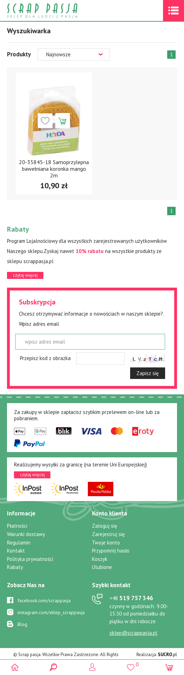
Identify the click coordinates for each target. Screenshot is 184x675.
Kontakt (16, 550)
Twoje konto (106, 542)
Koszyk (99, 559)
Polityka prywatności (30, 559)
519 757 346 (131, 598)
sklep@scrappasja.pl (133, 633)
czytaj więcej (25, 275)
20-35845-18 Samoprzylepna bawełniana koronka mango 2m (54, 169)
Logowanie (92, 667)
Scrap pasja (57, 10)
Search (53, 667)
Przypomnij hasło (110, 550)
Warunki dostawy (26, 534)
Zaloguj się (104, 525)
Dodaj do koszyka (62, 120)
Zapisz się (147, 373)
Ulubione (102, 567)
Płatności (17, 525)
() (131, 664)
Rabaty (15, 567)
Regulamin (18, 542)
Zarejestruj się (108, 534)
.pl (167, 655)
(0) (169, 667)
